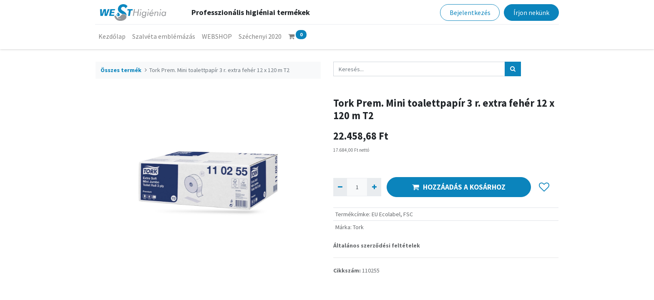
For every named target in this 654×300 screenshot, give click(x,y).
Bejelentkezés (469, 12)
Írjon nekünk (531, 12)
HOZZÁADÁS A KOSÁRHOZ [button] (459, 187)
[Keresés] (513, 69)
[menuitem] (112, 36)
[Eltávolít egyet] (340, 187)
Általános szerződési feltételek (376, 245)
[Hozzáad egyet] (374, 187)
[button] (544, 187)
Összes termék (121, 70)
